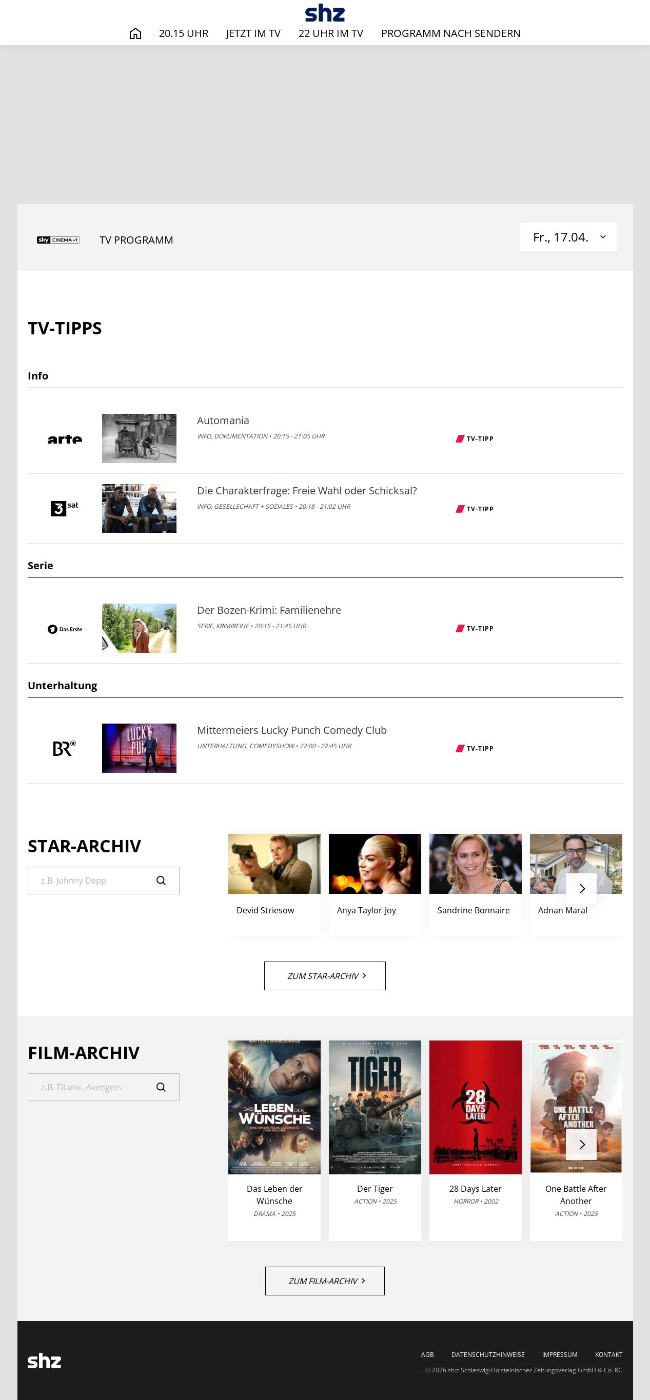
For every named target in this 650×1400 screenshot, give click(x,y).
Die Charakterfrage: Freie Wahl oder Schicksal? (307, 490)
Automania (223, 420)
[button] (581, 888)
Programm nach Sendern (451, 33)
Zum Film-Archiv (326, 1281)
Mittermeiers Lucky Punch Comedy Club (292, 730)
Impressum (560, 1355)
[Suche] (104, 880)
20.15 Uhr (183, 33)
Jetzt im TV (253, 33)
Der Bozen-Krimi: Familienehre (269, 610)
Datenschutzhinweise (488, 1355)
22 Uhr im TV (331, 33)
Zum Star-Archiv (326, 976)
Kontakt (609, 1355)
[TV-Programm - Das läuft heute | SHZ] (325, 13)
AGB (427, 1355)
